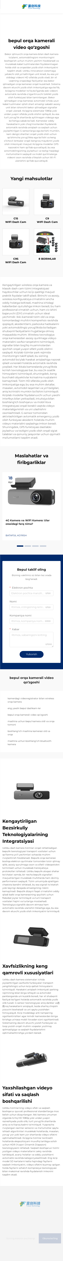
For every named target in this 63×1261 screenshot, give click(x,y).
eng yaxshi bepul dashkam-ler (24, 708)
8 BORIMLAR (47, 258)
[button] (20, 546)
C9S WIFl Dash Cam (15, 260)
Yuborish (31, 654)
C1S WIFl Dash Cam (15, 220)
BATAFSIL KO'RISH (16, 535)
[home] (31, 6)
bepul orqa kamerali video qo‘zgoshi (28, 714)
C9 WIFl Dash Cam (47, 220)
